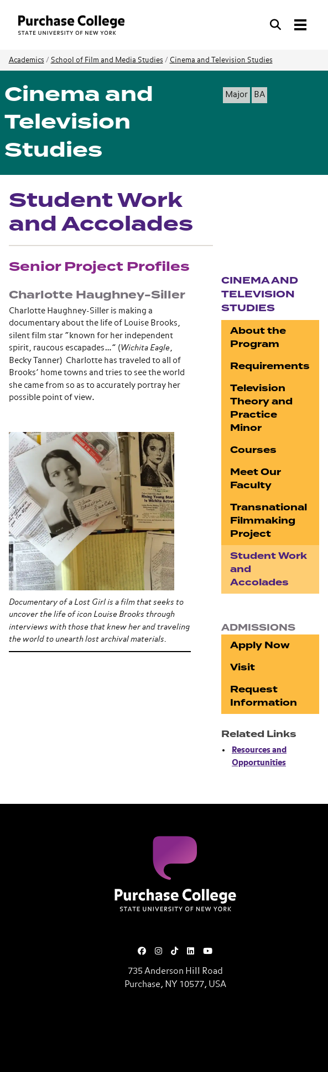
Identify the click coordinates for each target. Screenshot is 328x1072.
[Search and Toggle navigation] (289, 24)
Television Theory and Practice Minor (261, 408)
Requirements (270, 366)
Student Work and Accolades (268, 569)
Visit (242, 667)
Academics (26, 60)
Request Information (263, 696)
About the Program (258, 337)
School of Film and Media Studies (107, 60)
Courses (253, 450)
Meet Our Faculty (255, 478)
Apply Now (260, 645)
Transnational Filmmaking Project (268, 520)
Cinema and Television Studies (221, 60)
